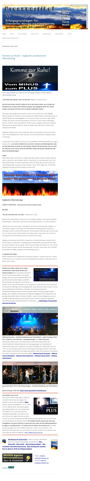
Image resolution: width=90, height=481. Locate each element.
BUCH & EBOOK (22, 34)
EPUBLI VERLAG (47, 34)
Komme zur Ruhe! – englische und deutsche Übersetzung (24, 57)
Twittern (5, 468)
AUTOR (69, 34)
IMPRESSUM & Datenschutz (10, 38)
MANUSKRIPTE (59, 34)
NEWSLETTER (34, 34)
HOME (4, 34)
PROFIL (12, 34)
